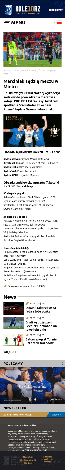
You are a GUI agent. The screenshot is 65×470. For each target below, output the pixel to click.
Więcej (8, 352)
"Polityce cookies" (16, 447)
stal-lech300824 (36, 286)
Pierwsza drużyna (17, 286)
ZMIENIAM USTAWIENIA (36, 450)
